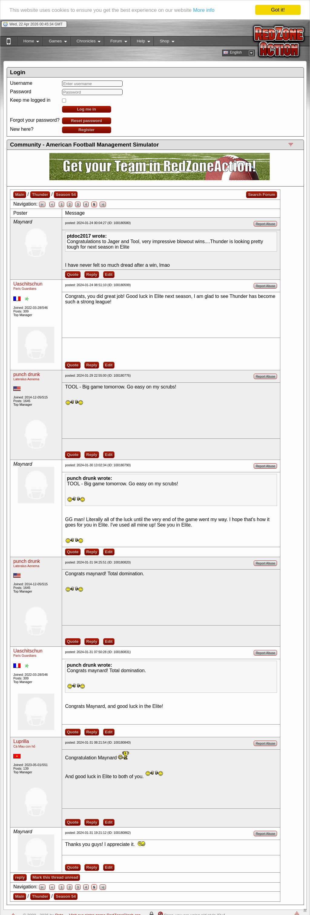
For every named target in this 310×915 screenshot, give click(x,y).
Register (86, 129)
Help (140, 42)
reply (20, 877)
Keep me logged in (30, 100)
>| (102, 204)
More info (204, 10)
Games (54, 42)
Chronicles (85, 42)
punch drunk (26, 374)
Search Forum (261, 194)
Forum (115, 42)
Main (19, 194)
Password (20, 91)
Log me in (86, 109)
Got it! (278, 10)
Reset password (86, 120)
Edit (109, 274)
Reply (91, 274)
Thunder (40, 194)
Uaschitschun (27, 283)
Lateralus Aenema (26, 379)
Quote (73, 274)
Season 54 (66, 194)
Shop (163, 42)
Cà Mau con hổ (24, 746)
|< (42, 204)
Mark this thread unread (55, 877)
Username (21, 83)
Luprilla (21, 741)
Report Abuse (265, 224)
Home (28, 42)
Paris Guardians (24, 288)
